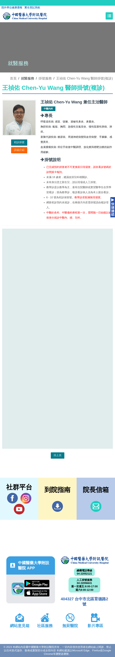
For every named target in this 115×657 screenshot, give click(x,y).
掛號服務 (45, 78)
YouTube (19, 509)
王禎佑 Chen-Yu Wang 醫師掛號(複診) (84, 78)
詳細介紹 (19, 150)
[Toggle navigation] (109, 16)
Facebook (12, 498)
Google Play (36, 583)
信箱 (95, 506)
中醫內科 (48, 108)
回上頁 (57, 455)
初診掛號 (19, 142)
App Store (36, 593)
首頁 (13, 78)
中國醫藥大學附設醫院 (84, 560)
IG (25, 498)
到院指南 (57, 506)
